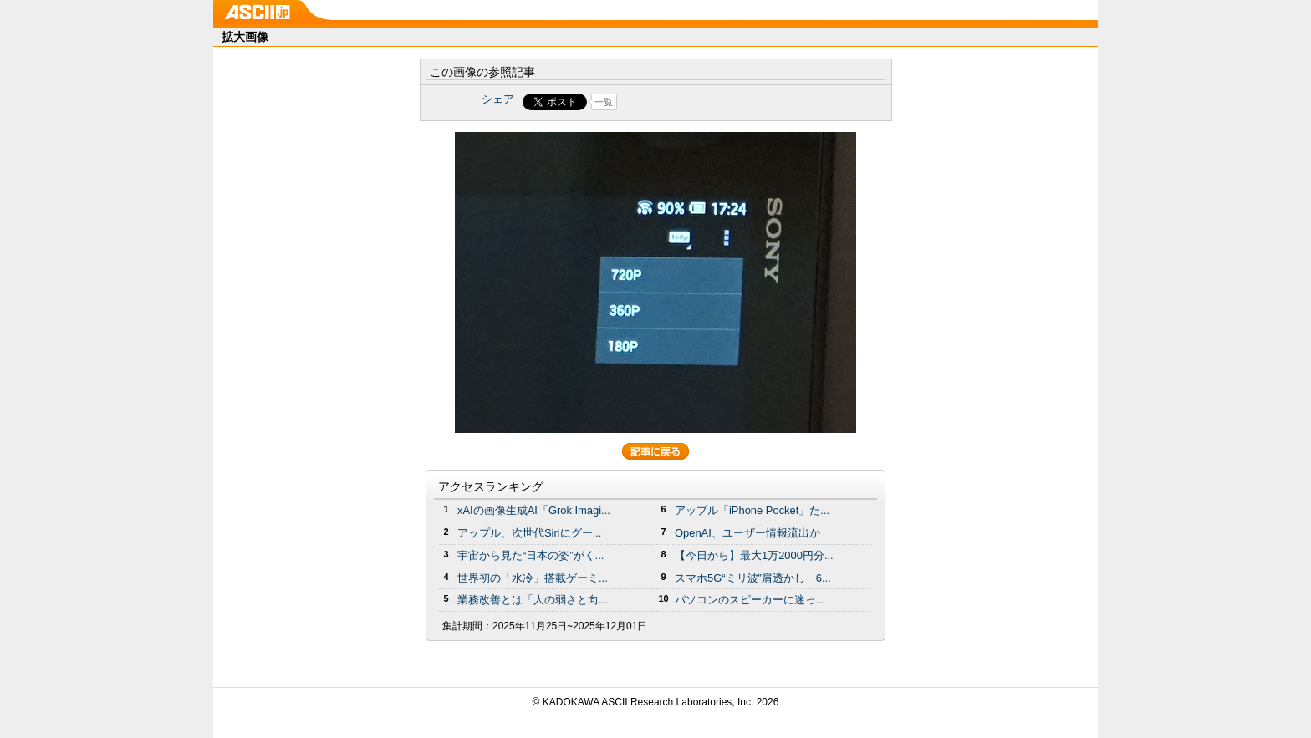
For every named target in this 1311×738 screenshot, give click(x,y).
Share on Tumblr (717, 102)
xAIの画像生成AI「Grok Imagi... (533, 510)
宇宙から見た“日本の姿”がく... (530, 555)
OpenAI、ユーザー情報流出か (747, 533)
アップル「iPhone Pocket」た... (752, 510)
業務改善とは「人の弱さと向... (532, 599)
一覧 (603, 102)
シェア (498, 99)
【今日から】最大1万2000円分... (754, 555)
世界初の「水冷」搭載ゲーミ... (532, 578)
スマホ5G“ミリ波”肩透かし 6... (753, 578)
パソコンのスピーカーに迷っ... (750, 599)
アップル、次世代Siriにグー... (529, 533)
